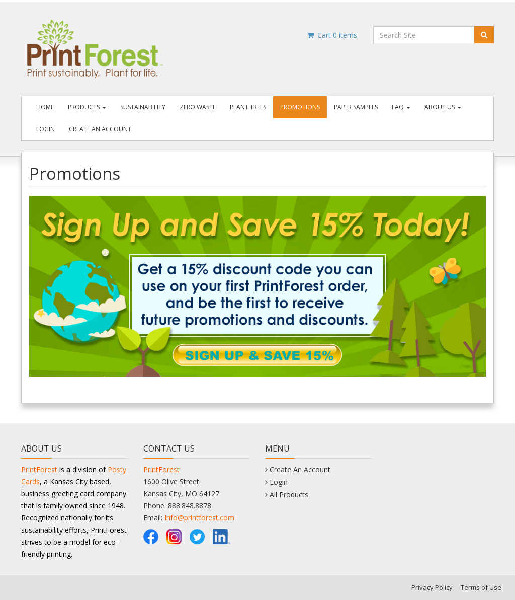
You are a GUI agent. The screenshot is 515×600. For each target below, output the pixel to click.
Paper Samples (356, 107)
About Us (442, 107)
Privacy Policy (432, 587)
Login (45, 129)
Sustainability (142, 107)
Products (87, 107)
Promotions (300, 107)
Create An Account (100, 129)
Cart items (331, 35)
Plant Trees (248, 107)
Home (45, 107)
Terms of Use (481, 587)
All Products (289, 494)
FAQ (401, 107)
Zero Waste (198, 107)
